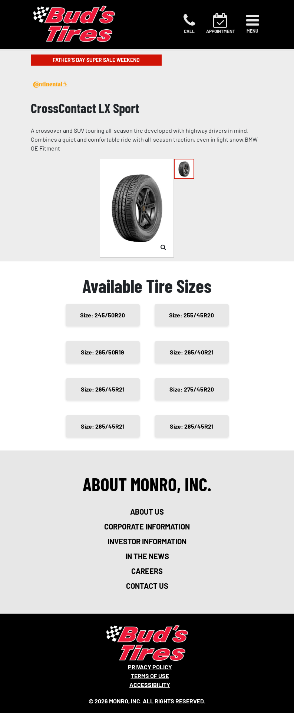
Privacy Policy (150, 666)
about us (147, 511)
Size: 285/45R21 (103, 426)
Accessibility (149, 684)
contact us (147, 585)
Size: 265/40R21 (192, 352)
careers (147, 571)
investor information (147, 541)
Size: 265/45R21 (103, 389)
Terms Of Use (150, 675)
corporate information (147, 526)
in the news (147, 556)
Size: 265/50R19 (102, 352)
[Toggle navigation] (252, 23)
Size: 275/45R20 (191, 389)
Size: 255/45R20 (191, 314)
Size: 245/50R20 (102, 314)
